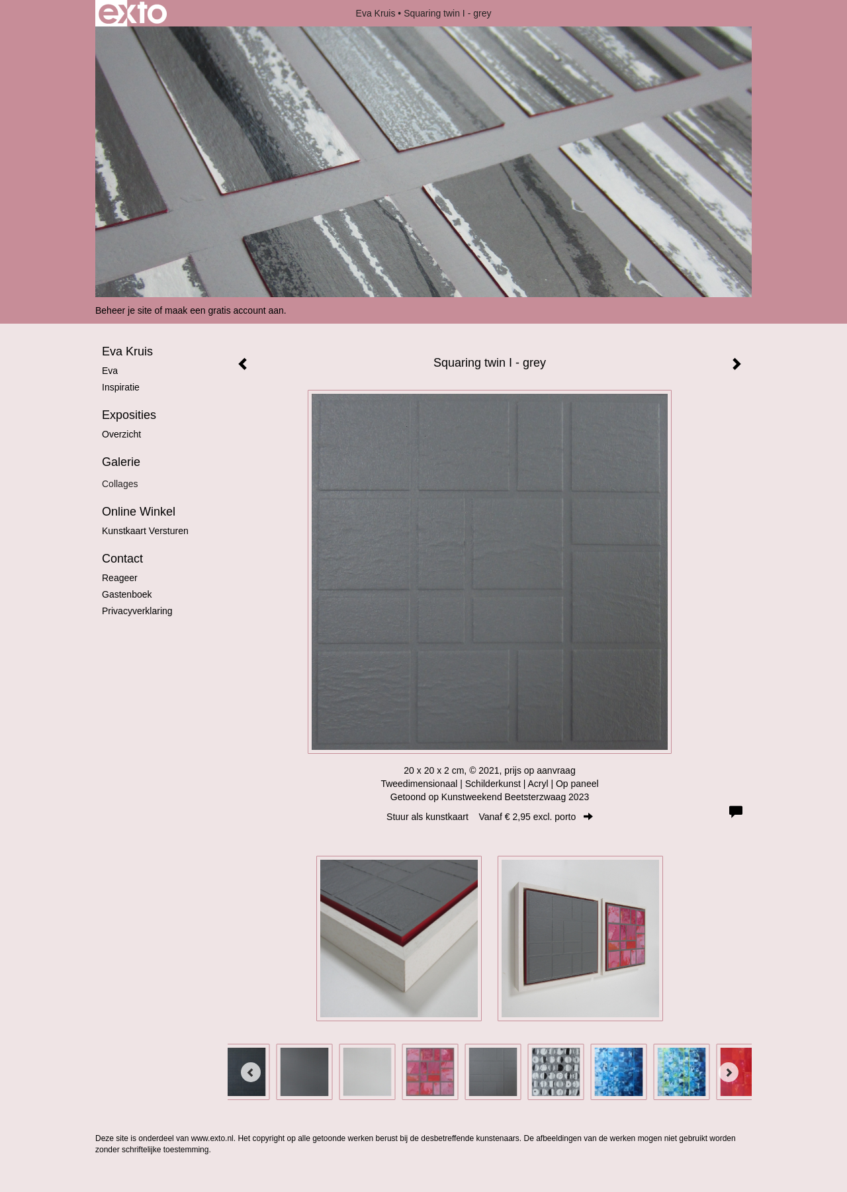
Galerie (121, 462)
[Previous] (251, 1072)
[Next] (728, 1072)
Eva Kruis (376, 13)
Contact (122, 558)
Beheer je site (123, 310)
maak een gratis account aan (224, 310)
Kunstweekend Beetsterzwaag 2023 (515, 797)
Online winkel (138, 511)
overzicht (121, 434)
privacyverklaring (137, 611)
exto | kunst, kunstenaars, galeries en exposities (132, 13)
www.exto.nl (212, 1138)
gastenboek (127, 594)
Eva (110, 370)
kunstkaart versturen (145, 531)
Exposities (129, 415)
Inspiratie (121, 387)
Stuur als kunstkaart (489, 816)
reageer (120, 578)
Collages (120, 484)
